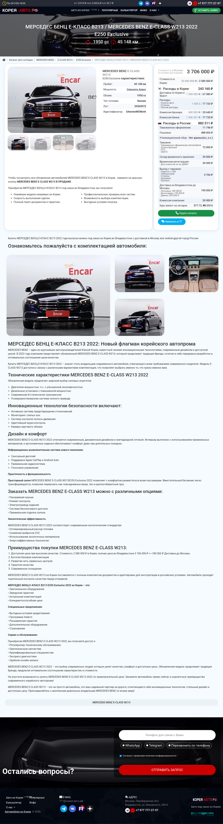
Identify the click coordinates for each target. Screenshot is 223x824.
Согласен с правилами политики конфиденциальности (150, 756)
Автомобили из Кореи (18, 811)
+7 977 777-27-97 (209, 3)
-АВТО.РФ (20, 10)
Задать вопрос (186, 213)
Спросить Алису (136, 89)
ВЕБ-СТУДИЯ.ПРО (202, 813)
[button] (94, 96)
